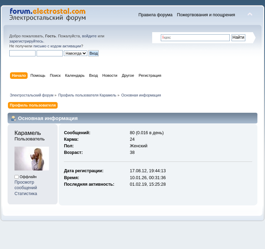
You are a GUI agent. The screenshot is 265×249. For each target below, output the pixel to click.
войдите (89, 36)
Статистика (25, 193)
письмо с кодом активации (57, 46)
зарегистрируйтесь (26, 41)
